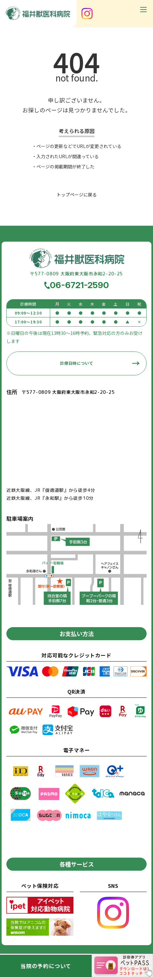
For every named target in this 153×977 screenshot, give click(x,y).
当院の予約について (45, 966)
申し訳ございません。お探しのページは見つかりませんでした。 (76, 105)
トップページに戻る (77, 194)
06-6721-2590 (79, 285)
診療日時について (76, 363)
